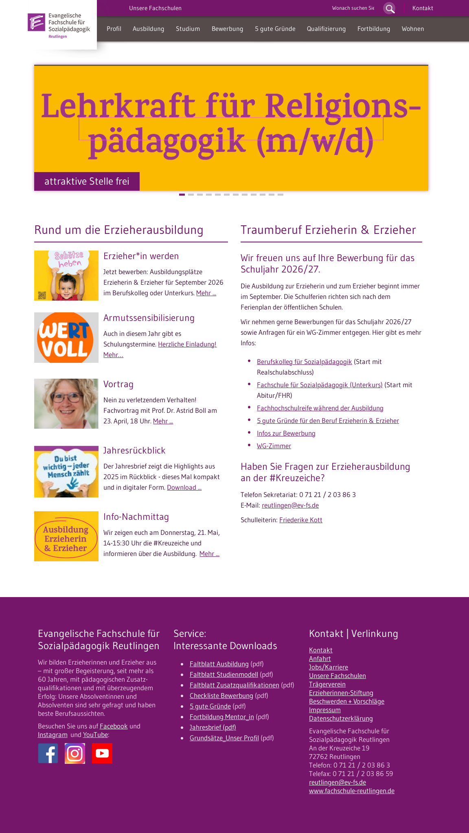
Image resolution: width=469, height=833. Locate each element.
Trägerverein (327, 684)
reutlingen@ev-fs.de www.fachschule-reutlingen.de (351, 786)
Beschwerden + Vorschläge (346, 701)
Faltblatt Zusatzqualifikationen (234, 685)
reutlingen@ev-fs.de (290, 505)
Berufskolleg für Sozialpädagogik (304, 362)
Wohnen (413, 28)
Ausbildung (148, 28)
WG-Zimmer (274, 446)
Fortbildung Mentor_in (222, 717)
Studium (188, 28)
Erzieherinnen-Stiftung (341, 693)
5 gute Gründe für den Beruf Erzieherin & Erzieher (328, 420)
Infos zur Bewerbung (286, 433)
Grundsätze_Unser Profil (224, 738)
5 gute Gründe (275, 28)
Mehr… (113, 355)
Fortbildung (373, 28)
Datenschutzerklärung (341, 718)
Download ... (184, 487)
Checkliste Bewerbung (221, 695)
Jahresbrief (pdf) (213, 727)
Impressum (325, 710)
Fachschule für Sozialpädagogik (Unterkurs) (320, 385)
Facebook (114, 726)
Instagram (53, 735)
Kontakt (422, 8)
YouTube (95, 735)
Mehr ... (206, 293)
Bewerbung (227, 28)
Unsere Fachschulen (337, 676)
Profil (114, 28)
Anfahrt (320, 658)
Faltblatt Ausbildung (219, 664)
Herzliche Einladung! (187, 344)
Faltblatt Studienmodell (224, 674)
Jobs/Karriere (328, 667)
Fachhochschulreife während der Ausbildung (320, 408)
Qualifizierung (326, 28)
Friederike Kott (300, 520)
